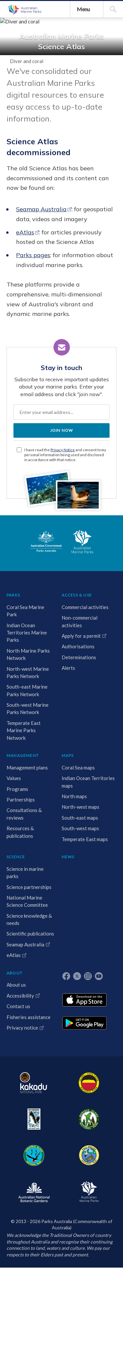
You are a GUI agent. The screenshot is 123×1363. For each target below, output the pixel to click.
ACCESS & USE (55, 1031)
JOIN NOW (61, 823)
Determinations (57, 1118)
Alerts (46, 1129)
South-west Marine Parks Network (19, 1239)
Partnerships (95, 1085)
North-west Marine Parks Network (19, 1159)
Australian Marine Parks (38, 86)
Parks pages (55, 530)
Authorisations (56, 1107)
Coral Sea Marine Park (20, 1053)
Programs (92, 1074)
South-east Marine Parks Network (19, 1199)
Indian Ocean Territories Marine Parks (21, 1086)
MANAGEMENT (97, 1031)
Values (88, 1064)
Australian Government (27, 981)
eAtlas (47, 488)
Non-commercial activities (52, 1071)
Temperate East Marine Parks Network (21, 1280)
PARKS (16, 1031)
